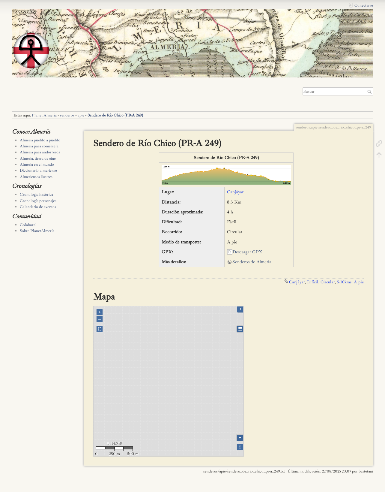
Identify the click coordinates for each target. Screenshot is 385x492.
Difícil (312, 282)
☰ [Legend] (240, 329)
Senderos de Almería (251, 262)
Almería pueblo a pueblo (40, 140)
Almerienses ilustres (36, 176)
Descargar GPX (247, 252)
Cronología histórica (36, 194)
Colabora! (28, 224)
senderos (67, 115)
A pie (359, 282)
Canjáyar (235, 192)
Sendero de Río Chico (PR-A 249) (115, 115)
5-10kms (344, 282)
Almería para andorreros (40, 152)
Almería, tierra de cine (38, 158)
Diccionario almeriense (38, 170)
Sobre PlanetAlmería (37, 230)
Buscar (370, 91)
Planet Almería (44, 115)
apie (81, 115)
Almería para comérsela (39, 146)
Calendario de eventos (38, 206)
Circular (328, 282)
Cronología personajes (38, 200)
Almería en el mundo (37, 164)
